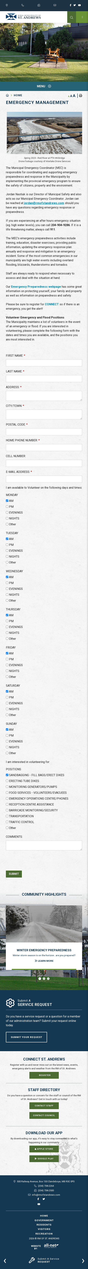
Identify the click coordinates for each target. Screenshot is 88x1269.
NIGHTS (14, 518)
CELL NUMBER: (16, 456)
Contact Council (44, 1115)
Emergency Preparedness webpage (36, 286)
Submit (14, 874)
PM (11, 506)
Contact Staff (44, 1106)
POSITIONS (13, 769)
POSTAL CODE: (17, 424)
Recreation (44, 1233)
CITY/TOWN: (15, 406)
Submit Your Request (26, 1037)
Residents (44, 1224)
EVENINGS (16, 512)
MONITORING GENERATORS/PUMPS (33, 787)
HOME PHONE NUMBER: (23, 440)
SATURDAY (13, 685)
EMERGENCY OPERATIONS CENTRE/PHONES (38, 798)
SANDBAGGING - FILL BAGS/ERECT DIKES (36, 775)
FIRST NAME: (15, 355)
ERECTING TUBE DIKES (24, 781)
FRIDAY (11, 647)
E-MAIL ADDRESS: (19, 472)
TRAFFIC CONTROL (21, 822)
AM (11, 501)
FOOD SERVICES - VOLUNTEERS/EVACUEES (38, 792)
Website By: (45, 1247)
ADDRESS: (13, 387)
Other (12, 524)
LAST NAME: (15, 371)
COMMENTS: (14, 836)
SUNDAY (11, 724)
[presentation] (4, 1260)
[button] (39, 978)
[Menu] (82, 17)
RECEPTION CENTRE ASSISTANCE (31, 804)
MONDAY (12, 495)
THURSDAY (13, 609)
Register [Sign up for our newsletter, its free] (45, 1075)
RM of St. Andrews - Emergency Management (23, 17)
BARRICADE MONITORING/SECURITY (33, 810)
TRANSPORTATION (21, 816)
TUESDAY (12, 533)
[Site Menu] (44, 86)
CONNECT (52, 304)
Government (44, 1220)
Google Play (44, 1159)
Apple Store (44, 1149)
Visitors (44, 1229)
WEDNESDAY (14, 571)
